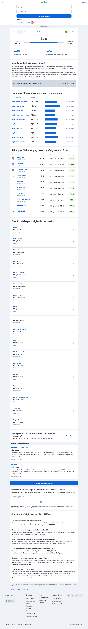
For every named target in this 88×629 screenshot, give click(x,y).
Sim (63, 83)
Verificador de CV (57, 604)
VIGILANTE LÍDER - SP (19, 447)
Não (71, 83)
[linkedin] (80, 595)
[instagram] (72, 595)
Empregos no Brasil (31, 616)
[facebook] (68, 595)
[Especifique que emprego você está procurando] (44, 7)
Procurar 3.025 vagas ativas (44, 483)
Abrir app (84, 2)
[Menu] (2, 2)
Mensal (20, 32)
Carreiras (28, 611)
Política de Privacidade (17, 508)
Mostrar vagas (71, 101)
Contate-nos (70, 436)
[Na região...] (44, 12)
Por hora (39, 32)
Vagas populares (56, 598)
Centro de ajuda (30, 613)
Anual (14, 32)
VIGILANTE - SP (17, 465)
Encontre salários (57, 601)
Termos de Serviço (30, 508)
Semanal (26, 32)
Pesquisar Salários (44, 16)
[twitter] (76, 595)
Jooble (81, 625)
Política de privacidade (24, 624)
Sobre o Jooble (30, 598)
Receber (44, 502)
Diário (33, 32)
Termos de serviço (10, 624)
